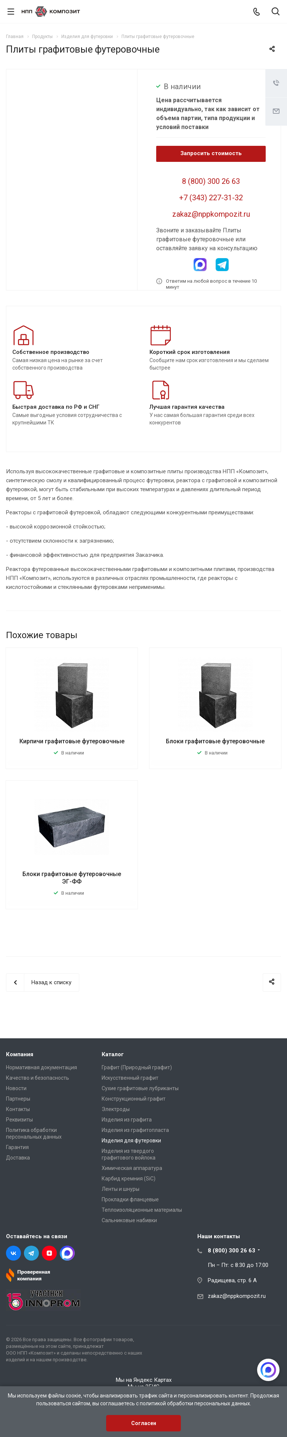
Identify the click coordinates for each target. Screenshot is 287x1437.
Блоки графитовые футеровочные (215, 741)
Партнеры (18, 1099)
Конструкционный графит (134, 1099)
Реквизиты (19, 1120)
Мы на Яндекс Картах (144, 1380)
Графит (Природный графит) (137, 1067)
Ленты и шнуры (120, 1189)
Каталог (113, 1054)
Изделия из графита (127, 1120)
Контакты (18, 1109)
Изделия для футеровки (131, 1140)
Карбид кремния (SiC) (128, 1179)
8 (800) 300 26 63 (211, 181)
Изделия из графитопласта (135, 1130)
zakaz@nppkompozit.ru (211, 214)
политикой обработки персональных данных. (195, 1403)
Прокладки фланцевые (130, 1199)
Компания (19, 1054)
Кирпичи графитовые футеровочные (71, 741)
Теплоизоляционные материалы (142, 1210)
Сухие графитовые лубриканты (140, 1088)
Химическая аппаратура (132, 1168)
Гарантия (17, 1147)
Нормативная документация (41, 1067)
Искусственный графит (130, 1078)
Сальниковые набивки (129, 1220)
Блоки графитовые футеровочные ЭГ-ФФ (71, 877)
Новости (16, 1088)
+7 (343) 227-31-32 (211, 197)
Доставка (18, 1158)
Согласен (143, 1423)
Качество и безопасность (37, 1078)
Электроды (116, 1109)
